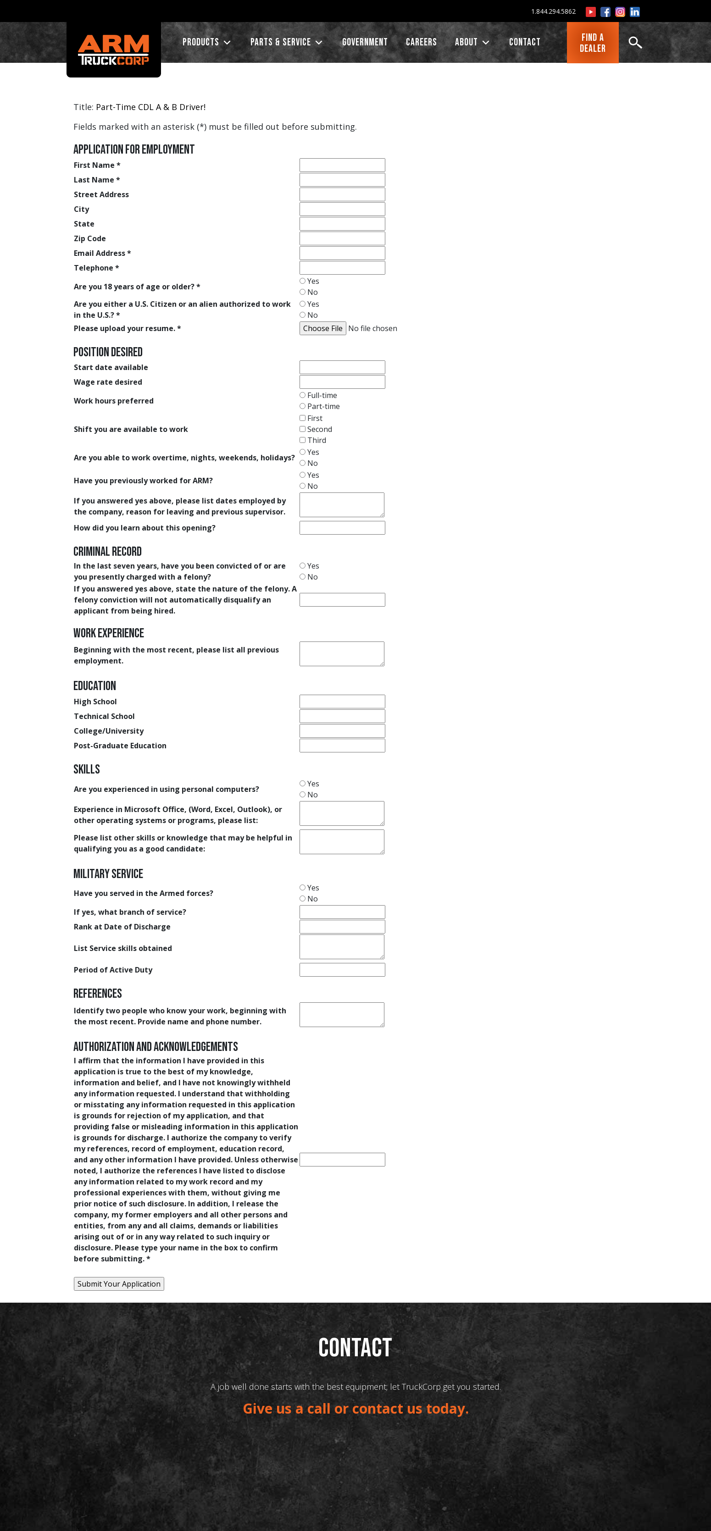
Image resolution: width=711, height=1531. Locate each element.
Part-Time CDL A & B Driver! (151, 106)
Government (365, 43)
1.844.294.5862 (553, 11)
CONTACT (525, 43)
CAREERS (421, 43)
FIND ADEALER (593, 44)
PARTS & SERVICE (287, 43)
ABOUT (473, 43)
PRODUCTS (208, 43)
